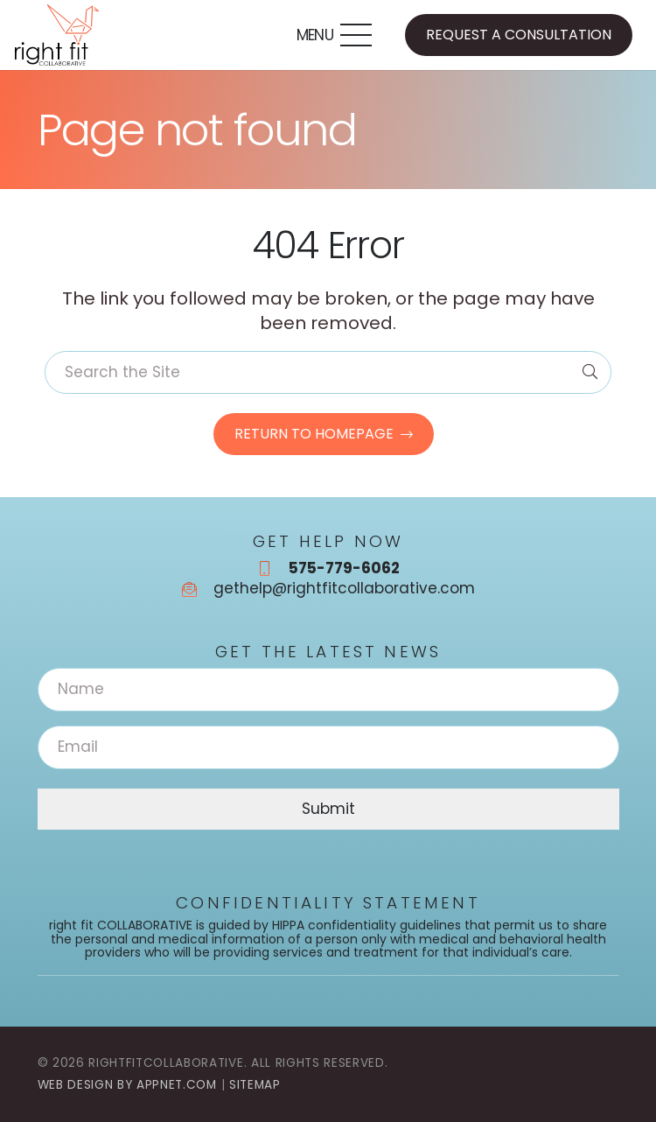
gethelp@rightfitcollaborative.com (344, 588)
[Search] (590, 373)
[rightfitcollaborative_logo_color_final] (57, 35)
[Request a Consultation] (518, 35)
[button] (334, 35)
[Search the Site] (328, 373)
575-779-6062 (344, 568)
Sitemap (255, 1084)
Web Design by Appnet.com (127, 1084)
